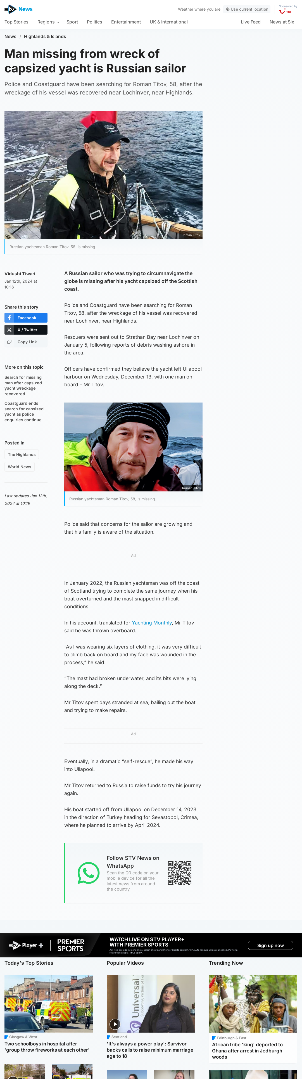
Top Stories (16, 22)
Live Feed (251, 22)
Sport (72, 22)
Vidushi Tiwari (19, 273)
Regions (46, 22)
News (10, 36)
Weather (185, 9)
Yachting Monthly (152, 623)
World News (19, 466)
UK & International (169, 22)
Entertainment (126, 22)
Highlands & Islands (45, 36)
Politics (94, 22)
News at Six (282, 22)
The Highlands (22, 454)
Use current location (246, 9)
